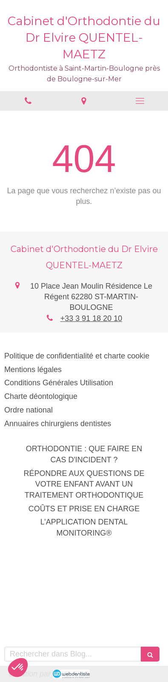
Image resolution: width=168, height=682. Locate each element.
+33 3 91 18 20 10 (91, 318)
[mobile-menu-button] (140, 100)
